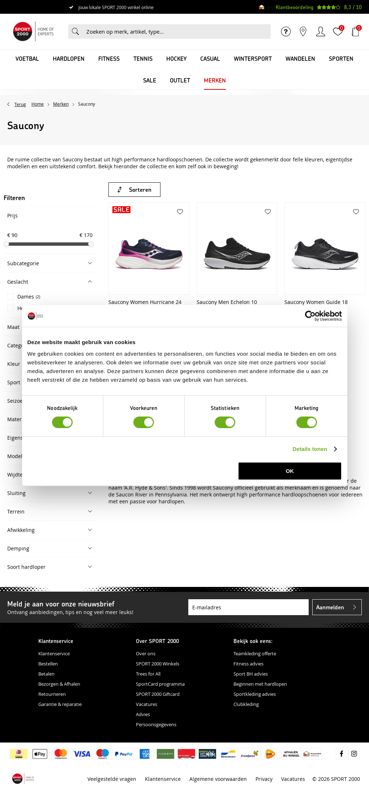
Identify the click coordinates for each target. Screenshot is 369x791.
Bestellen (48, 663)
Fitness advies (248, 663)
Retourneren (52, 694)
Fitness (109, 58)
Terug (20, 104)
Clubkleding (246, 704)
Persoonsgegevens (156, 724)
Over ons (145, 653)
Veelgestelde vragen (111, 778)
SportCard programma (160, 684)
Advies (143, 714)
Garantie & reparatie (60, 704)
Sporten (341, 58)
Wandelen (300, 58)
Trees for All (148, 674)
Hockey (176, 58)
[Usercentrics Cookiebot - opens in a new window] (310, 315)
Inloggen (320, 31)
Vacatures (146, 704)
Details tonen (310, 449)
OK (290, 471)
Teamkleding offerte (254, 653)
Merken (215, 80)
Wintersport (253, 58)
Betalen (46, 674)
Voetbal (27, 58)
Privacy (264, 778)
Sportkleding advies (254, 694)
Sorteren (140, 189)
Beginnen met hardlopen (260, 684)
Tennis (143, 58)
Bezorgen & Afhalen (59, 684)
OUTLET (180, 80)
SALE (149, 80)
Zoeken (75, 31)
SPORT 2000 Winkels (157, 663)
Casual (210, 58)
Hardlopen (69, 58)
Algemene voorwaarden (218, 778)
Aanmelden (330, 607)
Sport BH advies (250, 674)
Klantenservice (54, 653)
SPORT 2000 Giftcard (158, 694)
